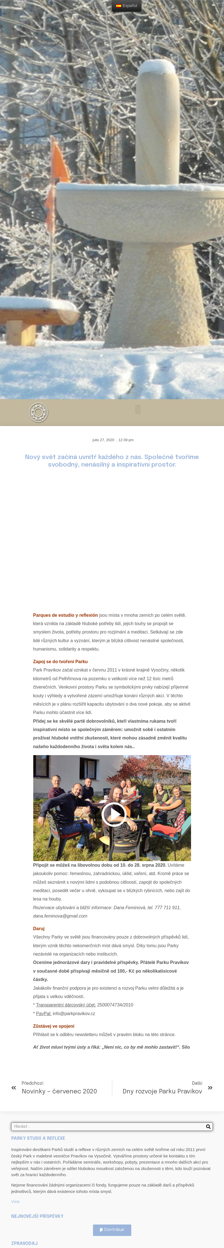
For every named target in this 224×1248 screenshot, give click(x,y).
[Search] (208, 1127)
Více (15, 1201)
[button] (137, 409)
